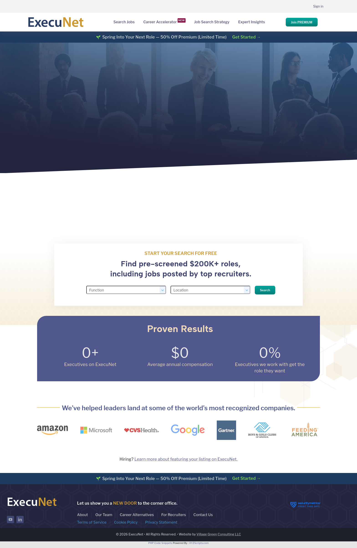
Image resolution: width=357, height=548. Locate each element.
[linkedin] (20, 519)
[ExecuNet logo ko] (32, 497)
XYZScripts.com (199, 543)
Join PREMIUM (301, 22)
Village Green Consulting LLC (218, 534)
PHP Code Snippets (160, 543)
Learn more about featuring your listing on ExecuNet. (185, 459)
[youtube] (10, 519)
